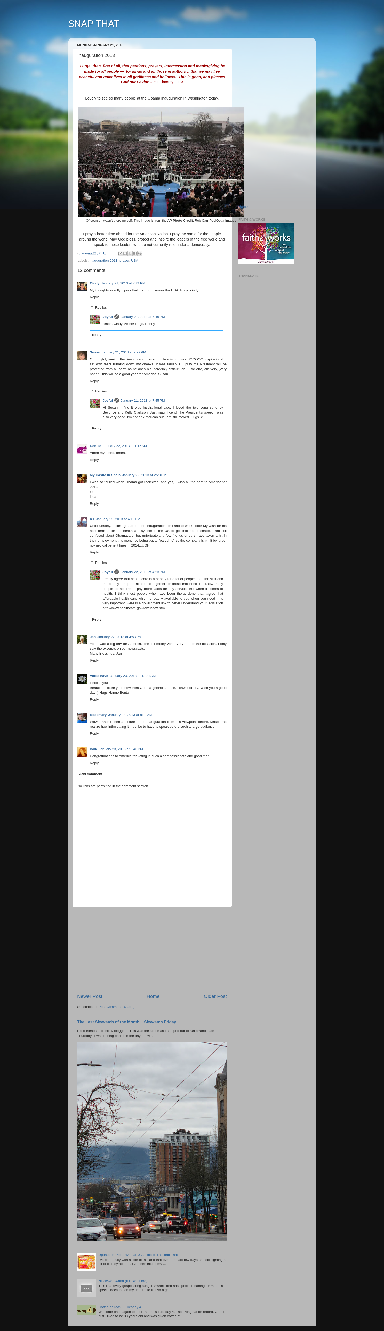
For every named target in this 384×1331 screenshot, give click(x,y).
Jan (93, 637)
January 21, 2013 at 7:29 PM (124, 352)
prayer (124, 260)
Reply (94, 297)
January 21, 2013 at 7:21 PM (123, 283)
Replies (101, 307)
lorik (93, 749)
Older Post (215, 996)
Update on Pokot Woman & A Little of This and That (138, 1255)
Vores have (99, 676)
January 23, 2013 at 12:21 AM (133, 676)
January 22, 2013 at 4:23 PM (143, 572)
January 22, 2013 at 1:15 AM (125, 446)
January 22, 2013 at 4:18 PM (118, 519)
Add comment (90, 774)
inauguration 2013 (103, 260)
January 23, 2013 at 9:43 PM (121, 749)
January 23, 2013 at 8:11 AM (130, 715)
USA (134, 260)
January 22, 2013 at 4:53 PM (119, 637)
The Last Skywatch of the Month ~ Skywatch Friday (126, 1022)
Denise (95, 446)
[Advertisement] (152, 950)
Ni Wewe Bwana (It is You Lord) (122, 1281)
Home (153, 996)
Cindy (95, 283)
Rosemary (98, 715)
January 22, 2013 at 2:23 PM (144, 475)
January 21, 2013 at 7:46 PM (143, 317)
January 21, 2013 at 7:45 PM (143, 400)
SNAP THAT (93, 24)
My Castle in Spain (105, 475)
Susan (95, 352)
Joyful (108, 317)
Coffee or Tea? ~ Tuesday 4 (119, 1307)
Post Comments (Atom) (117, 1007)
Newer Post (89, 996)
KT (92, 519)
